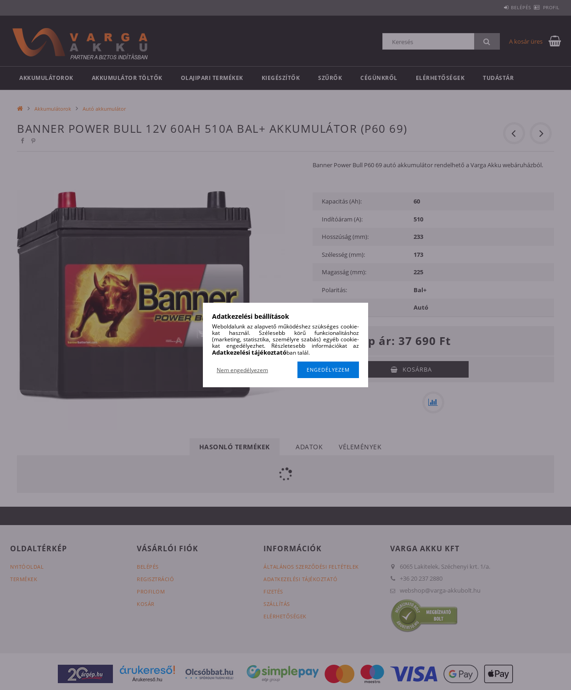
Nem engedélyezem (242, 370)
